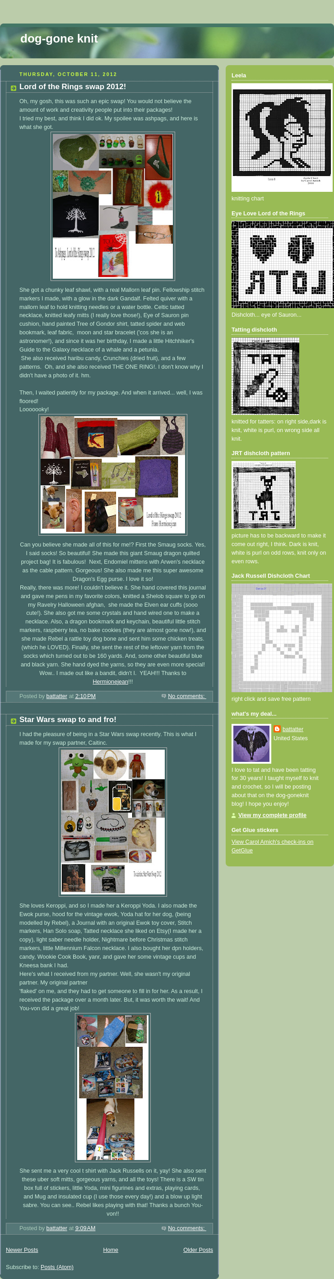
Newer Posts (22, 1250)
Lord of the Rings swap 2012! (72, 86)
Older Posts (198, 1250)
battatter (293, 729)
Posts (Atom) (57, 1267)
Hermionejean (110, 682)
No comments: (187, 696)
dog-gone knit (59, 38)
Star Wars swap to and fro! (67, 719)
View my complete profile (272, 815)
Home (110, 1250)
